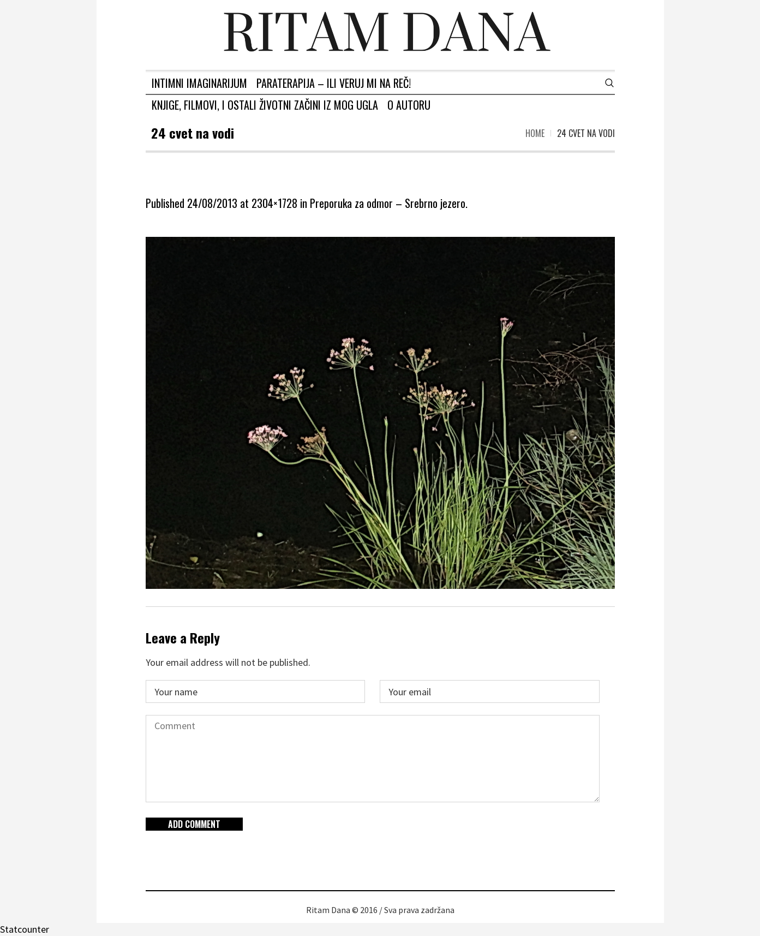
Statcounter (24, 929)
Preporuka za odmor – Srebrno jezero (387, 203)
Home (534, 133)
